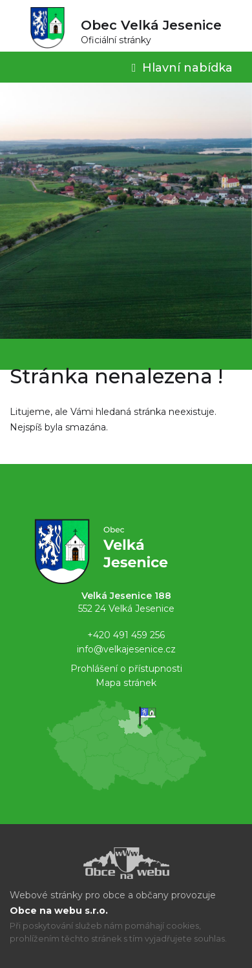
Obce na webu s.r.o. (59, 910)
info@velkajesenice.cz (126, 649)
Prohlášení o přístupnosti (126, 668)
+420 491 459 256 (126, 635)
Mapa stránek (126, 683)
